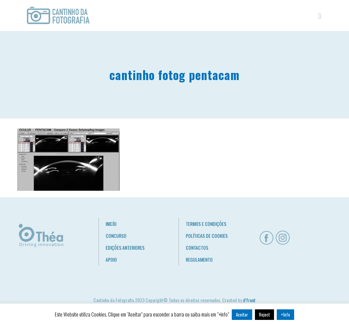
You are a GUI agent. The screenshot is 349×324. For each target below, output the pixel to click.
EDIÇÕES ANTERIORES (125, 247)
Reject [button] (264, 314)
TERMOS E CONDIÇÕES (206, 223)
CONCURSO (116, 235)
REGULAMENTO (199, 259)
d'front (249, 300)
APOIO (111, 259)
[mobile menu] (319, 15)
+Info (285, 314)
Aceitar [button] (242, 314)
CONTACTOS (197, 247)
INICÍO (111, 223)
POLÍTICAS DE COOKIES (207, 235)
